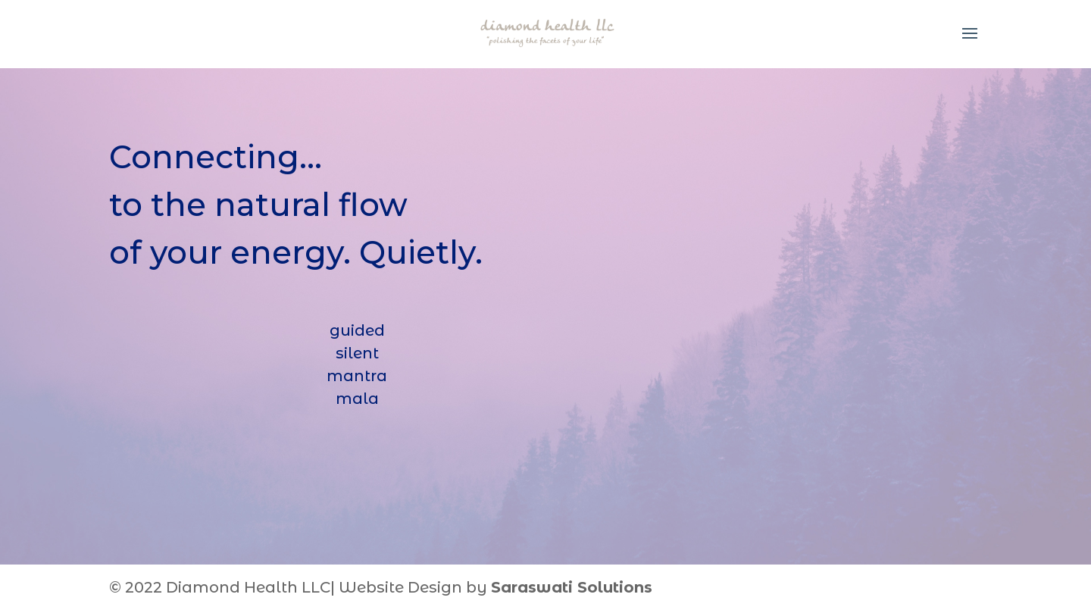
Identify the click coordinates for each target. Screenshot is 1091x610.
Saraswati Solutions (571, 587)
